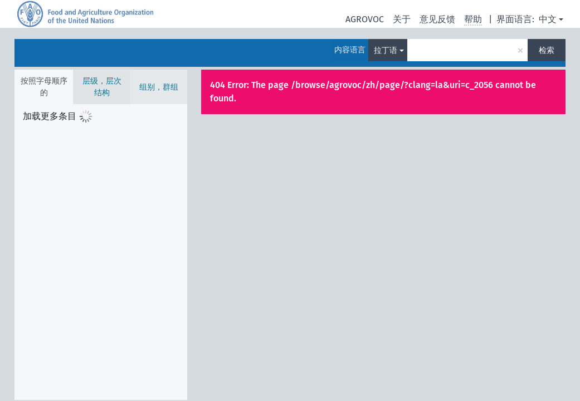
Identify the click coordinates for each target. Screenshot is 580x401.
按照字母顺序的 (44, 86)
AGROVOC (364, 19)
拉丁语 (385, 50)
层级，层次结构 (101, 86)
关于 (402, 19)
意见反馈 (437, 19)
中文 (548, 19)
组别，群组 (158, 87)
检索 (546, 50)
